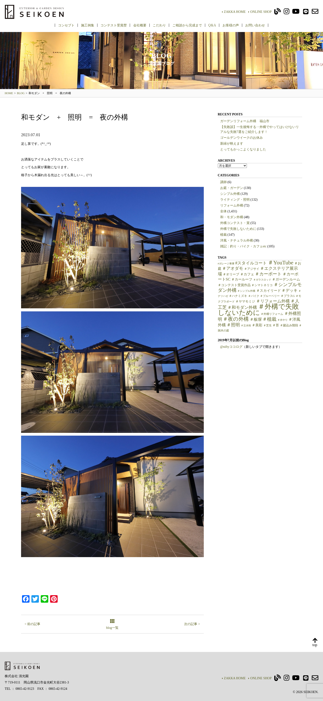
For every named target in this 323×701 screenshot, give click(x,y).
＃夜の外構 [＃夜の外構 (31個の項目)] (236, 319)
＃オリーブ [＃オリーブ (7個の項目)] (231, 274)
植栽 (223, 234)
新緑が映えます (231, 143)
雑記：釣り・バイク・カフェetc (243, 246)
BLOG (21, 93)
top (314, 642)
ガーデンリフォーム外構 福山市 (246, 121)
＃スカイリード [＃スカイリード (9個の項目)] (268, 290)
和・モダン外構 (231, 217)
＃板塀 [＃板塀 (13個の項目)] (256, 319)
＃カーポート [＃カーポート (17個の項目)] (268, 273)
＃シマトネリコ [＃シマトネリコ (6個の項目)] (262, 285)
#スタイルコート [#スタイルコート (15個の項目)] (251, 263)
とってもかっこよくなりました (243, 149)
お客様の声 (231, 25)
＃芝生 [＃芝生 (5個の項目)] (267, 325)
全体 (223, 211)
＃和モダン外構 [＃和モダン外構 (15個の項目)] (242, 307)
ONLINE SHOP (259, 12)
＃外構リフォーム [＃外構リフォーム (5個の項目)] (272, 314)
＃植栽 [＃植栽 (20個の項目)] (269, 319)
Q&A (212, 25)
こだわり (159, 25)
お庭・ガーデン (231, 188)
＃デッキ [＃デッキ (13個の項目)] (289, 290)
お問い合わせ (255, 25)
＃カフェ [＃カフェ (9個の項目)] (247, 274)
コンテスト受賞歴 (113, 25)
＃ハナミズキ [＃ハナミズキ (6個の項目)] (238, 296)
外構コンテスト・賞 (235, 223)
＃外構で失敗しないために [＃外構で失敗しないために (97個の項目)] (258, 309)
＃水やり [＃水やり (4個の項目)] (282, 320)
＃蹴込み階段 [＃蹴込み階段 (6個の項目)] (289, 325)
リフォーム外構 (231, 205)
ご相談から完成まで (187, 25)
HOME (9, 93)
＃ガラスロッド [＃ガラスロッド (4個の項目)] (262, 279)
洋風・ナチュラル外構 (236, 240)
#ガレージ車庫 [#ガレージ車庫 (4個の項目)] (226, 263)
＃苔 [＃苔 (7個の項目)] (275, 325)
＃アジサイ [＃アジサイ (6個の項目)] (251, 268)
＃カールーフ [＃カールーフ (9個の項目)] (241, 279)
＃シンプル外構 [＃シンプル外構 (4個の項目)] (246, 291)
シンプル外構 (230, 194)
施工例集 (87, 25)
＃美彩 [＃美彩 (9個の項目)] (257, 325)
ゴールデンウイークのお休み (241, 137)
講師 (223, 182)
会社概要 (139, 25)
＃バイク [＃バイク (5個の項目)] (253, 296)
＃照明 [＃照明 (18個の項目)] (233, 324)
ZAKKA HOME (234, 12)
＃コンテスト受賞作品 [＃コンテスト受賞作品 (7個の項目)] (234, 285)
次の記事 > (192, 624)
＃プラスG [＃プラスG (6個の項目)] (288, 296)
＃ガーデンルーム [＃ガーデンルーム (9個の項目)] (286, 279)
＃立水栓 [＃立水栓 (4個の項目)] (246, 325)
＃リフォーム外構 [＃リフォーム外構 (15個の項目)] (273, 301)
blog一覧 (112, 624)
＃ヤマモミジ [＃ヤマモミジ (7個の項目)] (245, 301)
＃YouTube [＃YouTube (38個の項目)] (280, 263)
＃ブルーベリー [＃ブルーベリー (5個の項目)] (270, 296)
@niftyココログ (231, 347)
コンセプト (66, 25)
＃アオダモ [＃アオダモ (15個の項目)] (232, 268)
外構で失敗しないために (238, 229)
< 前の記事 (32, 624)
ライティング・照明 (235, 199)
